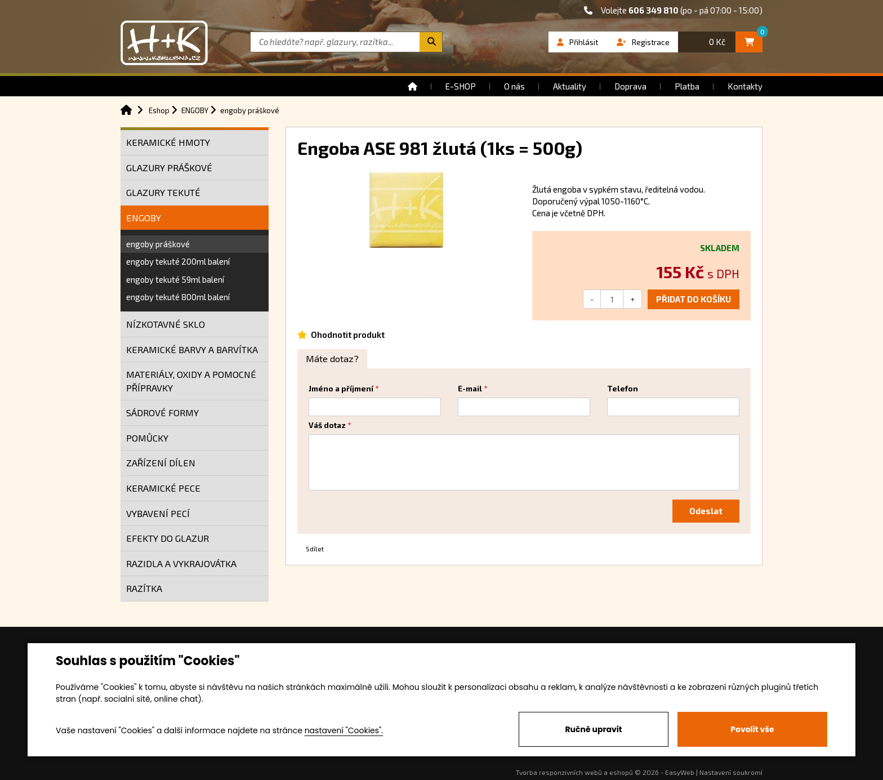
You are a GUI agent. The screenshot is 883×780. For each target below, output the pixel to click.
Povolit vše (752, 729)
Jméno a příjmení (341, 388)
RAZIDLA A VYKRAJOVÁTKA (181, 563)
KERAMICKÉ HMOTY (168, 142)
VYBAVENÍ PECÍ (158, 513)
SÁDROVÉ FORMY (162, 412)
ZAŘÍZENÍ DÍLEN (160, 462)
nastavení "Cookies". (344, 730)
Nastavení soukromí (730, 772)
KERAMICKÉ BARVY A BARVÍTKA (192, 349)
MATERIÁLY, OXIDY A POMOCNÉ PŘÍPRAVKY (191, 381)
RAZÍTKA (144, 588)
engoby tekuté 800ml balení (178, 297)
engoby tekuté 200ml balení (178, 261)
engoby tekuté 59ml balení (175, 279)
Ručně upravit (593, 729)
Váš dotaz (327, 425)
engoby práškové (158, 244)
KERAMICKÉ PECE (163, 488)
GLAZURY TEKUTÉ (163, 192)
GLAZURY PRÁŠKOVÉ (169, 167)
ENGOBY (143, 217)
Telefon (622, 388)
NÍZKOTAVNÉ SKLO (165, 324)
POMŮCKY (147, 438)
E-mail (470, 388)
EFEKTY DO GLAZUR (167, 538)
